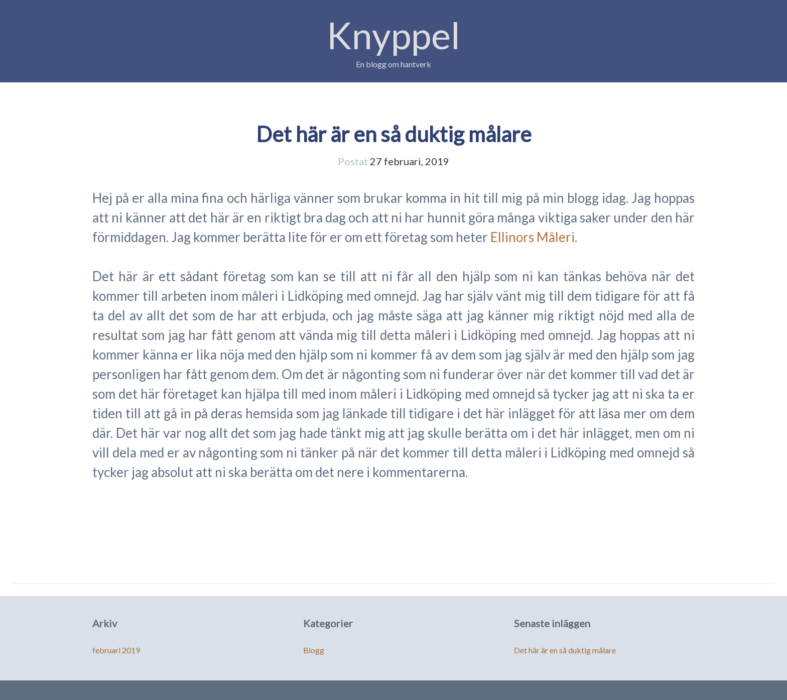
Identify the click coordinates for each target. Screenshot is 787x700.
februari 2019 (116, 650)
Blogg (313, 650)
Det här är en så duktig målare (394, 134)
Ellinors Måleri (532, 237)
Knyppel (393, 35)
